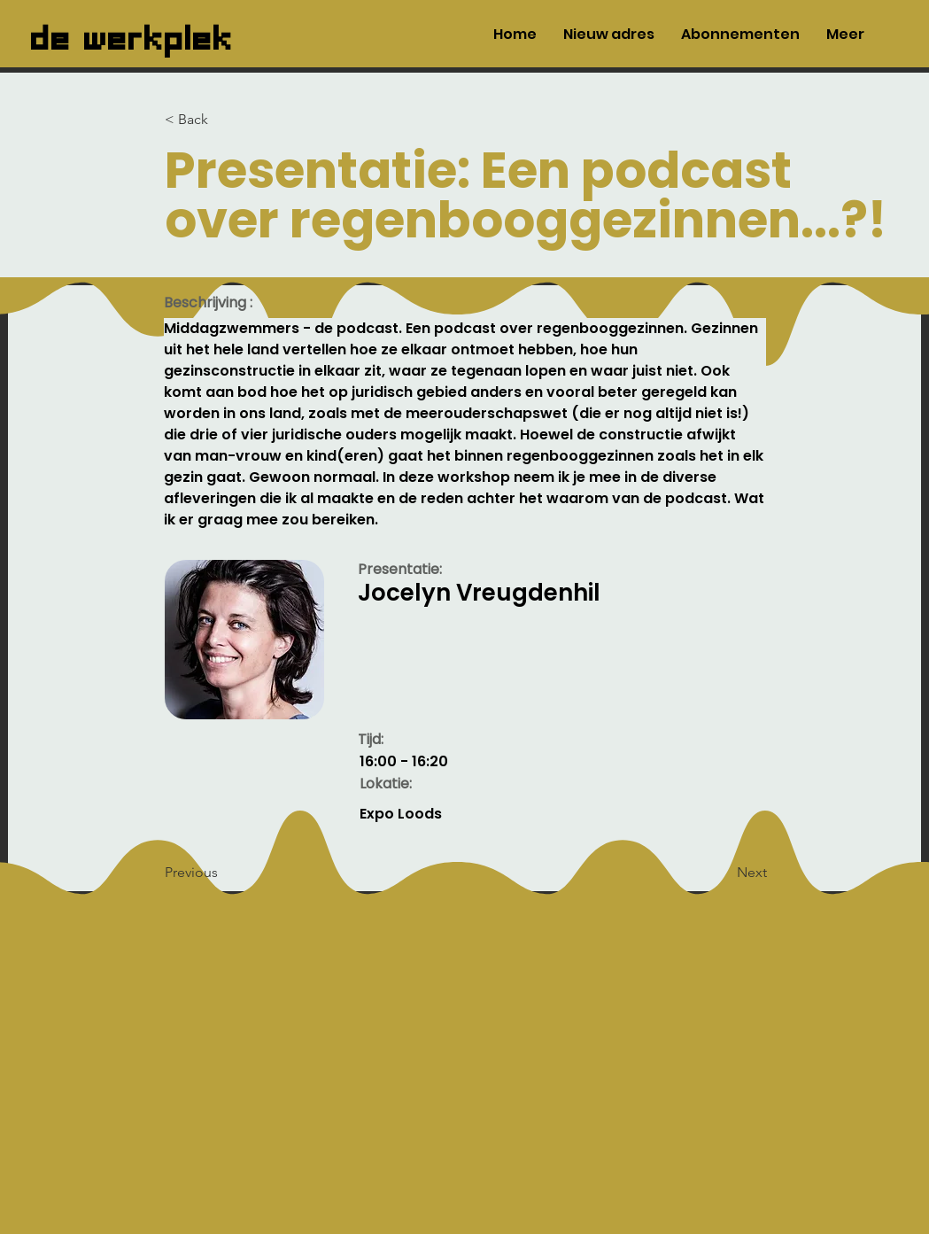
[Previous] (223, 872)
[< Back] (223, 120)
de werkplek (132, 34)
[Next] (722, 872)
